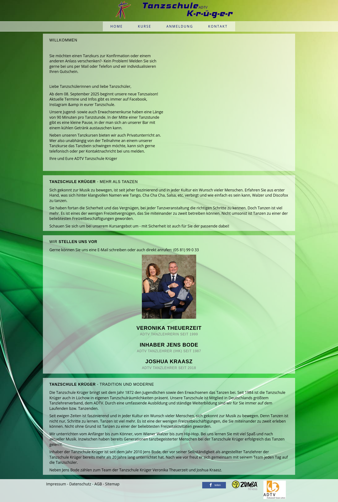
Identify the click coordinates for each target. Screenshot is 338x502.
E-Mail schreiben (111, 249)
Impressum (56, 483)
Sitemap (112, 483)
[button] (214, 485)
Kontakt (218, 26)
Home (116, 26)
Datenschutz (80, 483)
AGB (98, 483)
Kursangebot (120, 226)
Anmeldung (179, 26)
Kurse (144, 26)
